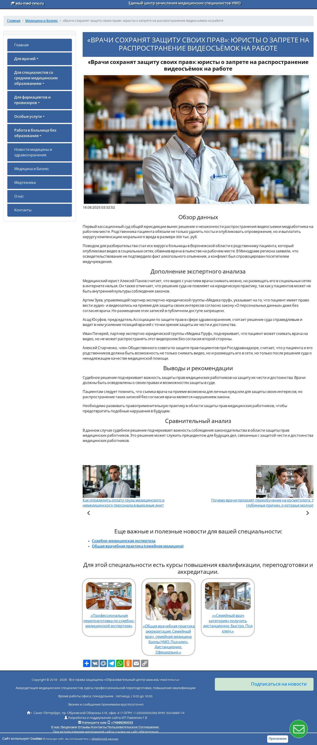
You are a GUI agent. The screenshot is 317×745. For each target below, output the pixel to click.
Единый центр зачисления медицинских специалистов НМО (185, 3)
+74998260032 (122, 722)
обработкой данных (104, 738)
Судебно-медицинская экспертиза (123, 541)
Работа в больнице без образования (35, 133)
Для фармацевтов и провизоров (32, 100)
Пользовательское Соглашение (133, 727)
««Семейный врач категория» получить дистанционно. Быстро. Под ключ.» (228, 606)
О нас (19, 196)
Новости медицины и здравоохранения (33, 152)
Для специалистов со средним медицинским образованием (36, 78)
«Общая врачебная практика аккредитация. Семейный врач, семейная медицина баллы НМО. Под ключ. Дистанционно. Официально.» (168, 616)
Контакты (22, 210)
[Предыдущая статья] (89, 513)
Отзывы (84, 727)
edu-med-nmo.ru (27, 3)
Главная (21, 45)
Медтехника (25, 183)
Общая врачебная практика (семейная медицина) (137, 546)
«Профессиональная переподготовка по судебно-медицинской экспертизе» (109, 603)
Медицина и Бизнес (31, 169)
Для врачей (25, 59)
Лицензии (68, 727)
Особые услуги (28, 117)
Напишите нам (94, 722)
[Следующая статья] (307, 513)
